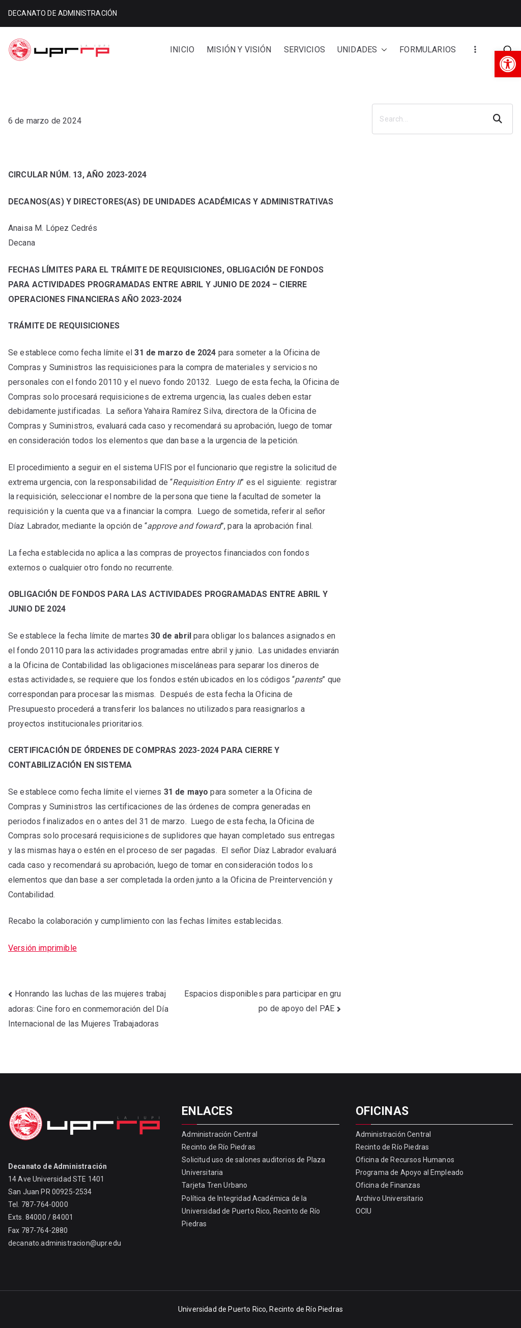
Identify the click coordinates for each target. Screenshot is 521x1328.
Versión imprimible (42, 948)
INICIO (182, 49)
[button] (508, 64)
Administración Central (219, 1134)
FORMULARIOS (427, 49)
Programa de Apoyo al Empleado (410, 1172)
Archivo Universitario (389, 1198)
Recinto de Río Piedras (218, 1147)
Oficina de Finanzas (388, 1185)
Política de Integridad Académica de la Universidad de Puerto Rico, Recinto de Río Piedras (251, 1211)
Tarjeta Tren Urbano (214, 1185)
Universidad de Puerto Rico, (223, 1309)
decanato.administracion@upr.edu (64, 1243)
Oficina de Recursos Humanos (405, 1160)
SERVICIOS (304, 49)
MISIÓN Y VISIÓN (239, 49)
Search (498, 119)
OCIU (364, 1211)
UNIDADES (362, 50)
